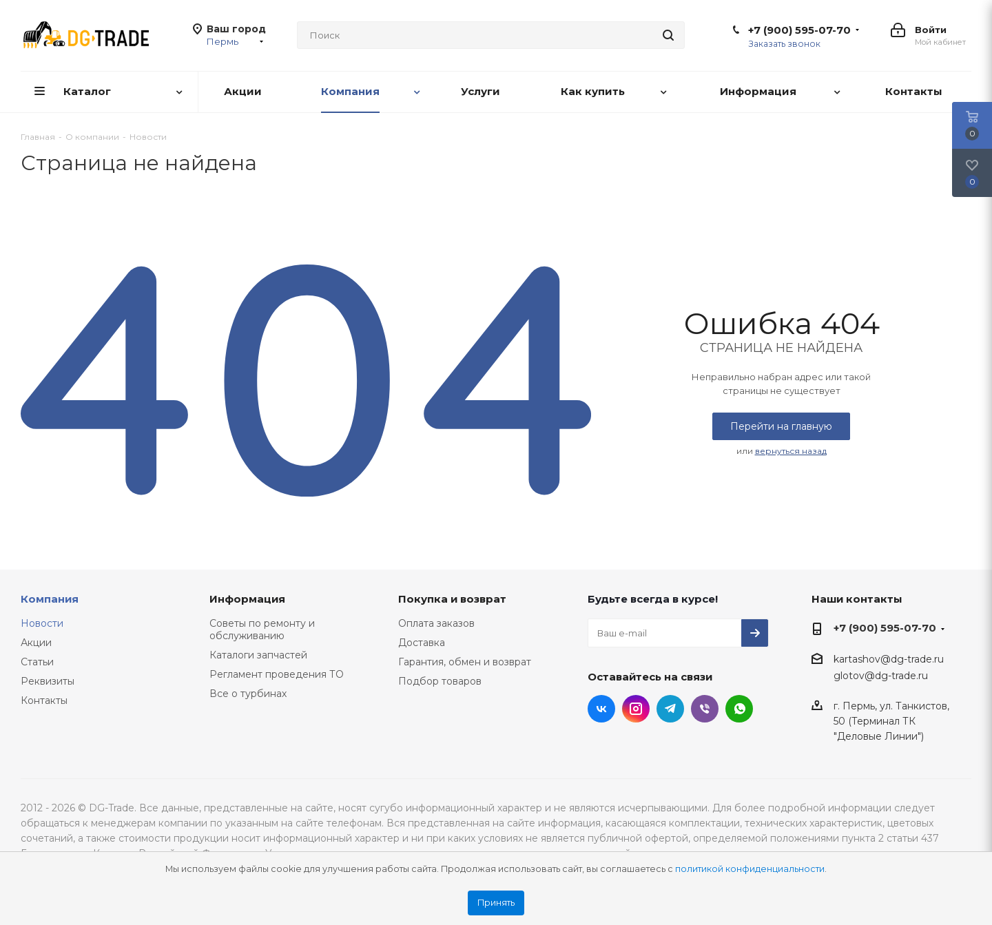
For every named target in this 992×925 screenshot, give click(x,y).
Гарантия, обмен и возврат (464, 662)
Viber (705, 709)
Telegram (670, 709)
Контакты (44, 700)
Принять (496, 902)
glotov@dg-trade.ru (881, 675)
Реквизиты (47, 681)
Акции (36, 642)
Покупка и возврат (452, 598)
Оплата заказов (436, 623)
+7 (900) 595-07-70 (799, 30)
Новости (42, 623)
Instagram (636, 709)
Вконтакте (601, 709)
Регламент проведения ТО (276, 674)
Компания (50, 598)
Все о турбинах (248, 693)
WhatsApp (739, 709)
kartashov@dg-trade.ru (889, 660)
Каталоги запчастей (258, 655)
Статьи (37, 662)
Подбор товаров (440, 681)
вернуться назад (791, 451)
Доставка (421, 642)
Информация (247, 598)
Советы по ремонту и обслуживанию (262, 629)
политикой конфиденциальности (750, 869)
